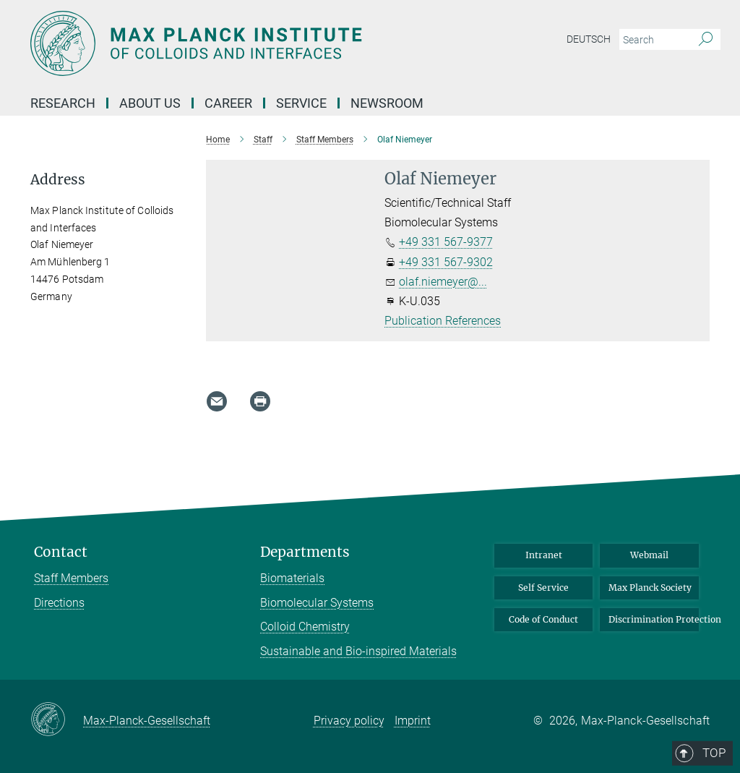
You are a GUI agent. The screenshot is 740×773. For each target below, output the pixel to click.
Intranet (543, 555)
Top (689, 491)
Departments (305, 552)
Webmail (649, 555)
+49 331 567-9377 (446, 242)
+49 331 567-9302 (446, 262)
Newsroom (386, 103)
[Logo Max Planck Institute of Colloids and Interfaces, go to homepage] (301, 43)
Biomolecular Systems (317, 603)
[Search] (705, 40)
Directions (59, 603)
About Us (150, 103)
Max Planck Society (650, 587)
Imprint (413, 720)
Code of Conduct (543, 619)
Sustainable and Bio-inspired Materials (358, 651)
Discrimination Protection (653, 619)
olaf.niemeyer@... (443, 282)
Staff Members (71, 578)
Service (301, 103)
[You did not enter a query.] (653, 39)
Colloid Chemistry (305, 626)
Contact (60, 552)
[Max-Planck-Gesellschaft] (56, 720)
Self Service (543, 587)
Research (62, 103)
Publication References (442, 321)
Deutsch (589, 39)
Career (228, 103)
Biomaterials (292, 578)
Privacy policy (349, 720)
